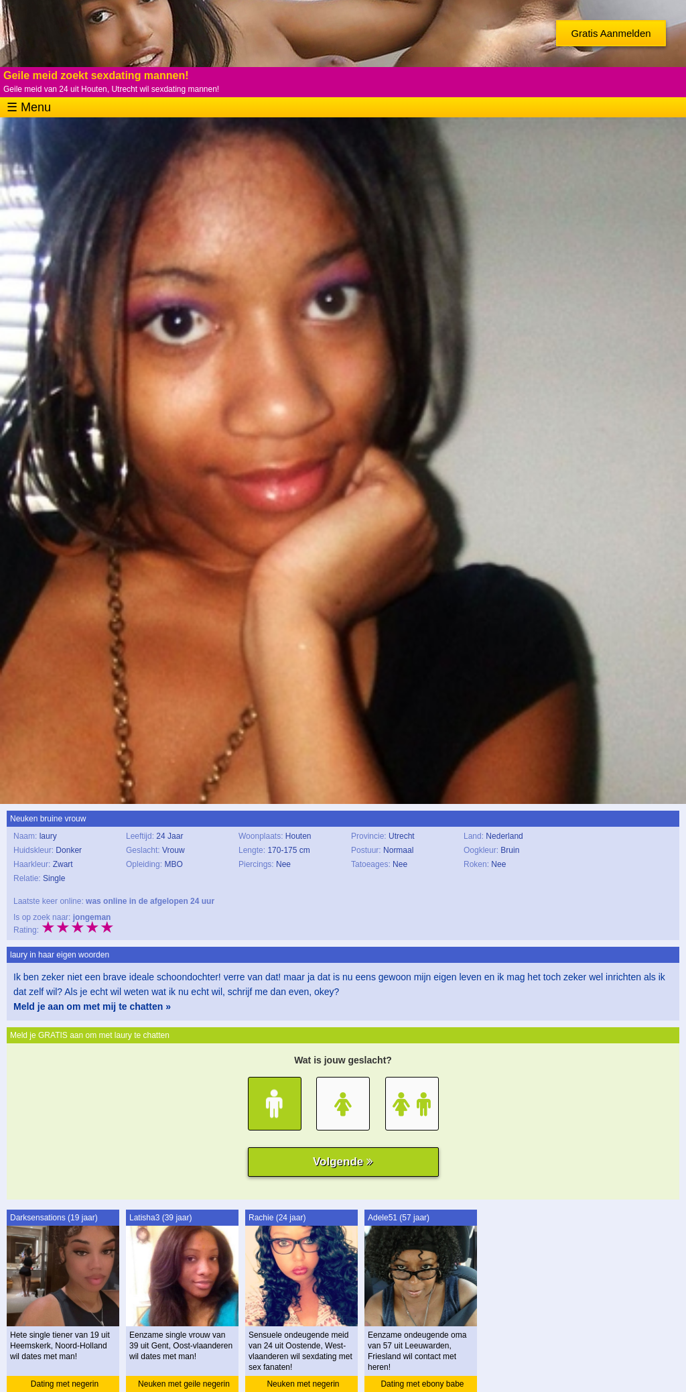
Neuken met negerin (303, 1384)
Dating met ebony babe (422, 1384)
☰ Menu (29, 107)
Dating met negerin (64, 1384)
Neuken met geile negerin (184, 1384)
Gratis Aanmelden (610, 33)
